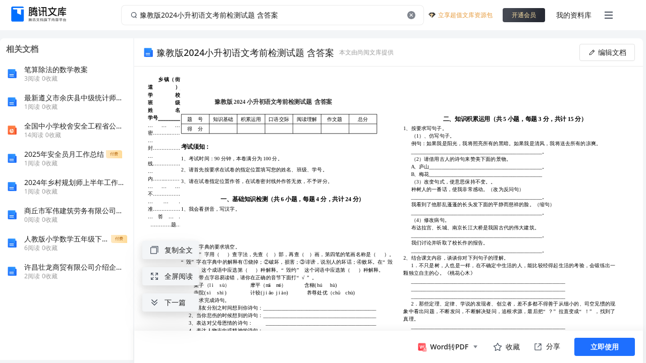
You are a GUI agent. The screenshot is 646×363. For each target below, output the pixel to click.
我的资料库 (573, 15)
